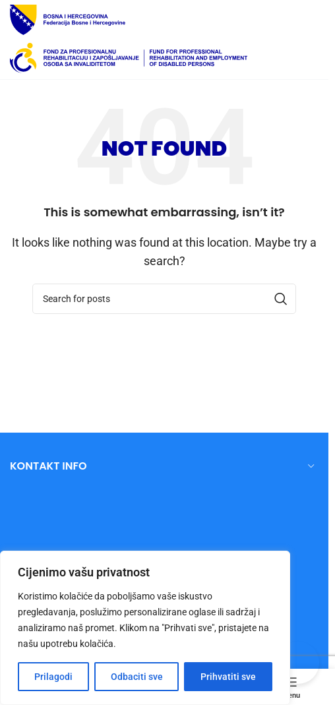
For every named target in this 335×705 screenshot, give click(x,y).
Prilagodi (53, 676)
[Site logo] (67, 19)
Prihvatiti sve (228, 676)
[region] (145, 628)
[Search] (164, 299)
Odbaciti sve (137, 676)
